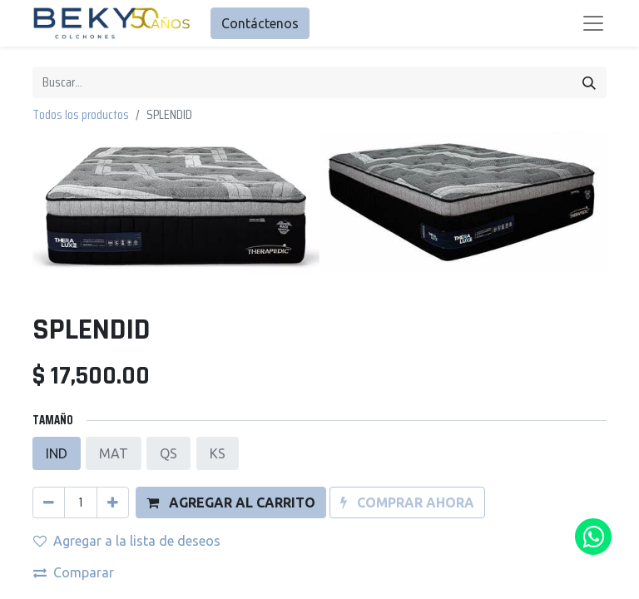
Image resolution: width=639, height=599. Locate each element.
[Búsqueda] (589, 82)
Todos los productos (80, 114)
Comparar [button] (73, 445)
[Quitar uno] (48, 375)
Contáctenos (260, 23)
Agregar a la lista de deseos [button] (126, 413)
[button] (231, 375)
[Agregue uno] (113, 375)
